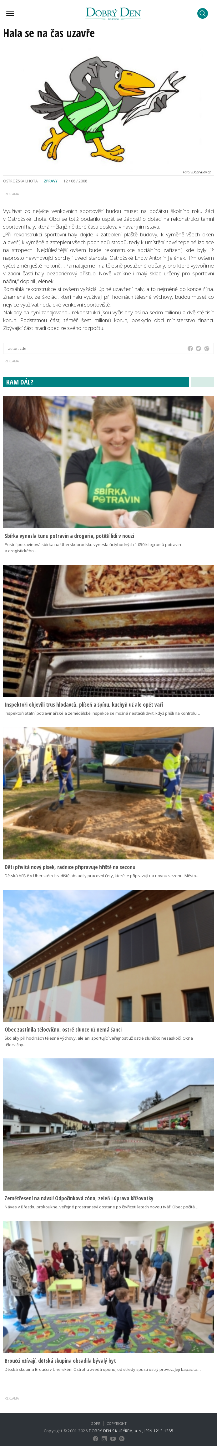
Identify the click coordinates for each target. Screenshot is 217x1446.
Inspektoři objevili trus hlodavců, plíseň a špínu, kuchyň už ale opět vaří (84, 704)
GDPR (95, 1423)
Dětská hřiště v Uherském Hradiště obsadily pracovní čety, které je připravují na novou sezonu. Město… (102, 875)
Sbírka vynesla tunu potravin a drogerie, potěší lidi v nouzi (69, 535)
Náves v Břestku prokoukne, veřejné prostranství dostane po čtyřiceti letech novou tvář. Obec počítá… (101, 1207)
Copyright (117, 1423)
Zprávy (51, 181)
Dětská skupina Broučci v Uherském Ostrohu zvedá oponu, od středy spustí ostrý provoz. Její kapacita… (103, 1369)
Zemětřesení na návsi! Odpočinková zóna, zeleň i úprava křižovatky (79, 1198)
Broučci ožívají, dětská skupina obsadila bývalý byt (60, 1360)
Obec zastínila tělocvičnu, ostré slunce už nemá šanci (63, 1029)
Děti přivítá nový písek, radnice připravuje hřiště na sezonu (70, 867)
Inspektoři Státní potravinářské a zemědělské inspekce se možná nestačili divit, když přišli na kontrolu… (102, 713)
